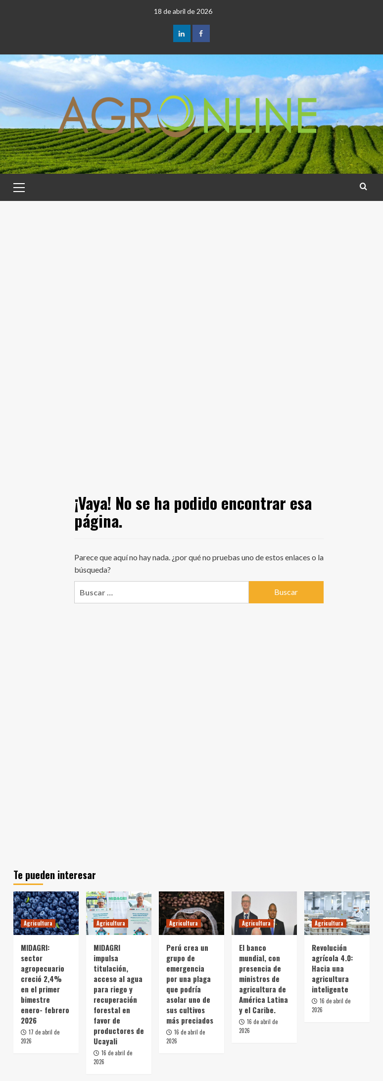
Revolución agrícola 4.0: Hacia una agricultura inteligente (332, 968)
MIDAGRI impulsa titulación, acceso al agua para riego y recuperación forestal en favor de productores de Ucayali (119, 994)
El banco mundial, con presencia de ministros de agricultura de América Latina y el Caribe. (263, 978)
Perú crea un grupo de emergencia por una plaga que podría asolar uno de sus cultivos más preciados (189, 984)
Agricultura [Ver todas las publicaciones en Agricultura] (38, 923)
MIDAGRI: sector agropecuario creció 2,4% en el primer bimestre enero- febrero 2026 (45, 984)
